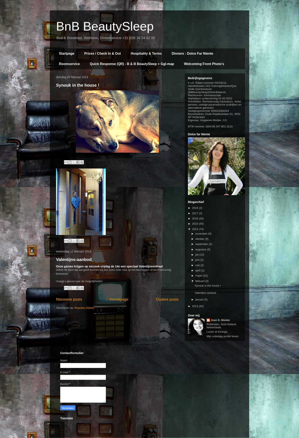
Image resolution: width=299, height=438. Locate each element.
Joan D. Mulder (220, 320)
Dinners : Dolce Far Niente (192, 53)
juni (197, 259)
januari (199, 299)
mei (198, 265)
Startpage (66, 53)
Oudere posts (167, 299)
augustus (201, 249)
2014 (195, 229)
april (198, 270)
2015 (195, 223)
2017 (195, 213)
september (202, 244)
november (201, 233)
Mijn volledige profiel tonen (223, 336)
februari (200, 281)
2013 (195, 306)
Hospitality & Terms (146, 53)
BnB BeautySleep (105, 26)
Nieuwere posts (69, 299)
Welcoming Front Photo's (204, 64)
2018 (195, 207)
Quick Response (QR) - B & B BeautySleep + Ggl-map (132, 64)
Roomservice (69, 64)
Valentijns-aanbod (74, 259)
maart (199, 275)
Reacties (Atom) (84, 307)
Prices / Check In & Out (102, 53)
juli (197, 254)
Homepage (119, 299)
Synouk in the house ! (77, 85)
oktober (200, 238)
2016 (195, 218)
